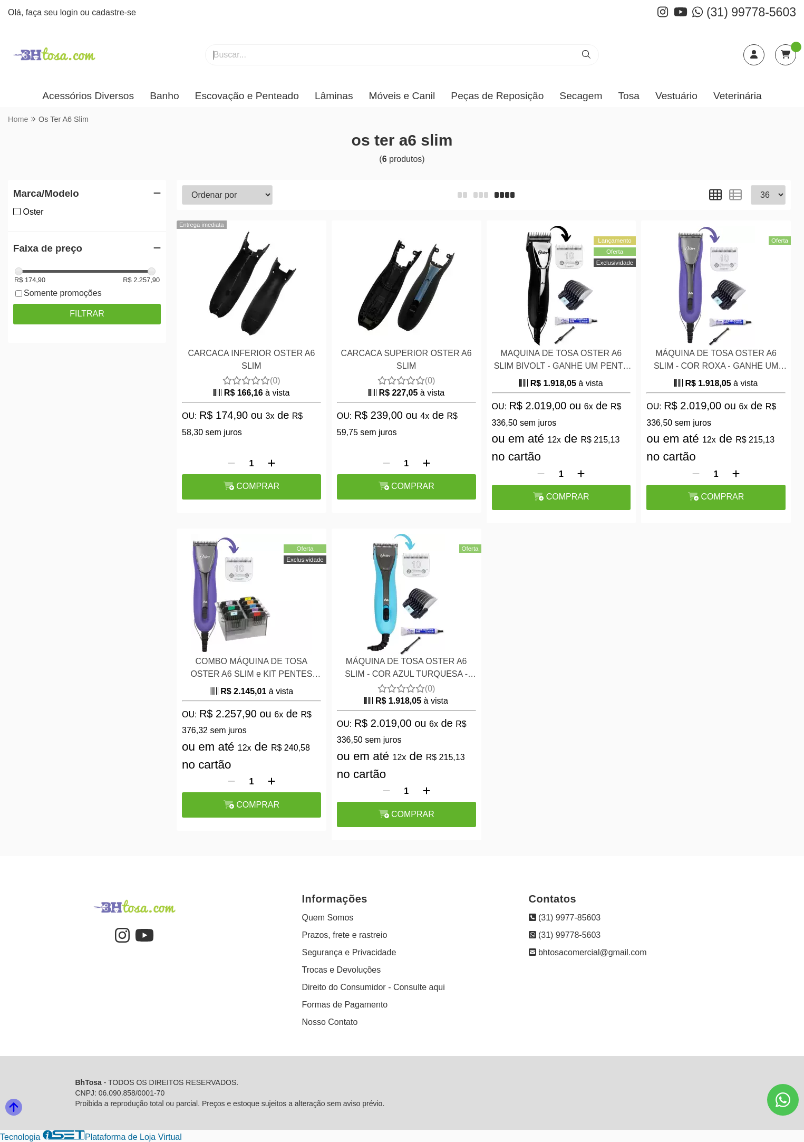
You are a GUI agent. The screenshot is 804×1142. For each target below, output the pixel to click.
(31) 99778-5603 (744, 12)
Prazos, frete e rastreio (345, 934)
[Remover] (231, 463)
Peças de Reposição (497, 95)
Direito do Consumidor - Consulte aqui (373, 987)
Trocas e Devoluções (341, 969)
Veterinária (737, 95)
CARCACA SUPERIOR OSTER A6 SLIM (406, 359)
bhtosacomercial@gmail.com (588, 952)
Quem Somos (328, 917)
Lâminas (334, 95)
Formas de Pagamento (345, 1004)
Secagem (580, 95)
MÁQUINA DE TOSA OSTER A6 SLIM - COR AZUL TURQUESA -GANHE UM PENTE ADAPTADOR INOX (406, 669)
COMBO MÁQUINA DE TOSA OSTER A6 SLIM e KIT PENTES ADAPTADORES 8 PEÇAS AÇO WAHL (251, 669)
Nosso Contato (330, 1022)
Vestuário (676, 95)
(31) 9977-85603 (565, 917)
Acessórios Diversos (88, 95)
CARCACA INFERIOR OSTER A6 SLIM (251, 359)
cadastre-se (114, 12)
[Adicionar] (271, 463)
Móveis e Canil (402, 95)
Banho (164, 95)
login (70, 12)
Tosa (629, 95)
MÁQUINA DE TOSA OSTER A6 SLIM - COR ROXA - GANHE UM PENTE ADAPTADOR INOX (716, 361)
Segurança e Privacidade (349, 952)
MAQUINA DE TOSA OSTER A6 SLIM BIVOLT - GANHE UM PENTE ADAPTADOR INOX (561, 361)
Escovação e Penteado (247, 95)
